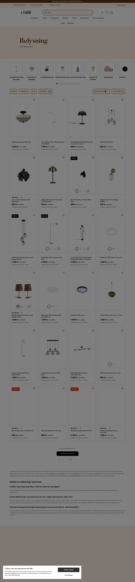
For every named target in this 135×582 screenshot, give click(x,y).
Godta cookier (69, 569)
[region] (42, 572)
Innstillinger (68, 575)
